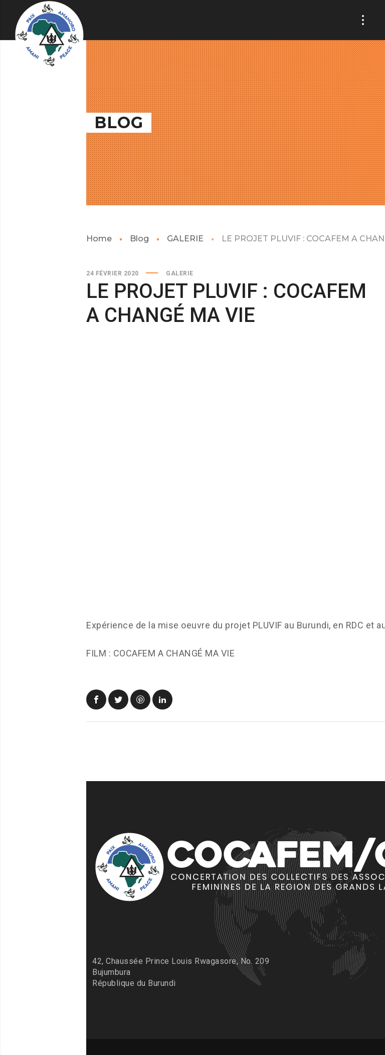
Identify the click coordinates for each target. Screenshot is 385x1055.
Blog (139, 238)
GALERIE (185, 238)
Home (99, 238)
